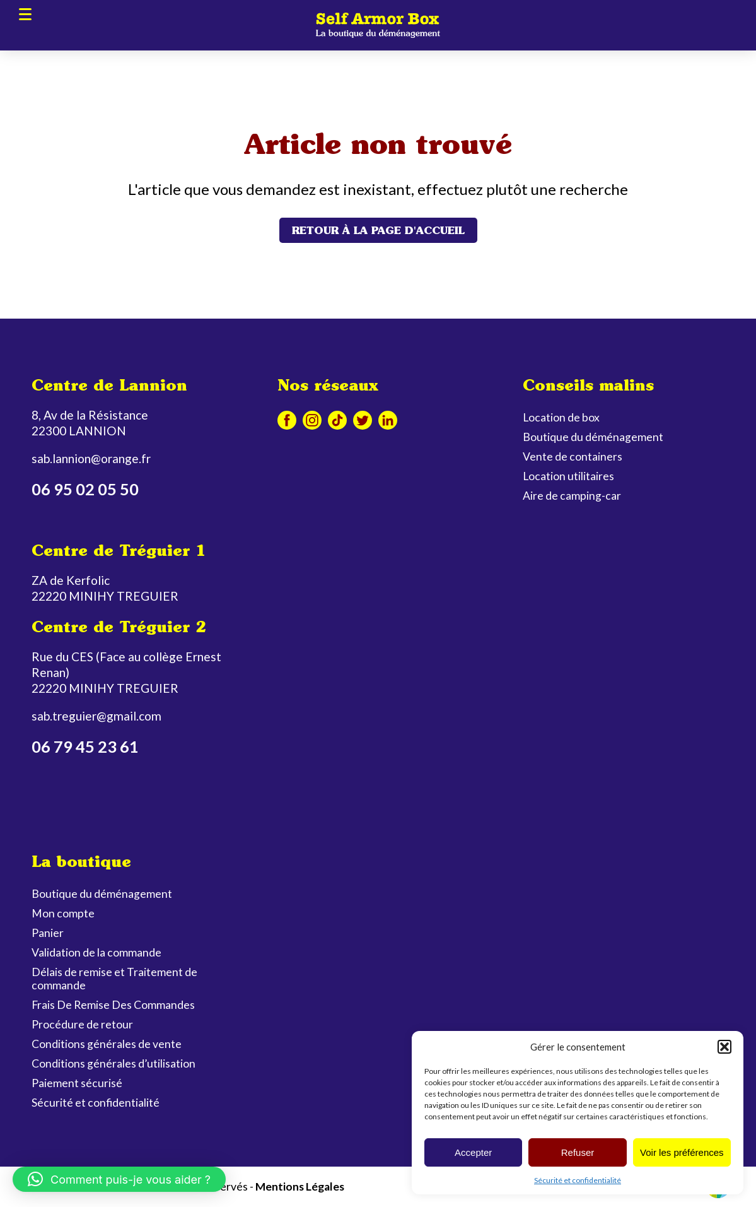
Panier (48, 932)
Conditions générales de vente (107, 1044)
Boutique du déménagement (593, 437)
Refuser (578, 1152)
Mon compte (63, 913)
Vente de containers (572, 456)
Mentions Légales (299, 1186)
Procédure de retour (82, 1024)
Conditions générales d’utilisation (113, 1063)
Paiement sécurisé (77, 1083)
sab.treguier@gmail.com (96, 716)
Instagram (312, 420)
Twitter (362, 420)
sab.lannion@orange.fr (91, 458)
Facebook (286, 420)
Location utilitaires (568, 476)
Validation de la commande (96, 952)
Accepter (473, 1152)
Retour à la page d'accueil (378, 230)
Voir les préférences (682, 1152)
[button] (724, 1046)
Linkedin (387, 420)
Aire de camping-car (572, 495)
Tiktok (337, 420)
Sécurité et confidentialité (577, 1180)
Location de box (561, 417)
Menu (25, 13)
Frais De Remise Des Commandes (113, 1004)
